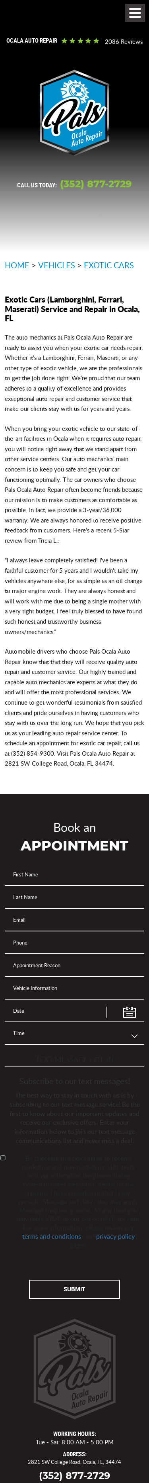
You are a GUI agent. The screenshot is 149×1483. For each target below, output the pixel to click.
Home (17, 265)
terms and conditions (51, 1236)
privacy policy (115, 1236)
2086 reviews (124, 42)
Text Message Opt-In (75, 1059)
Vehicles (56, 265)
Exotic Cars (109, 265)
